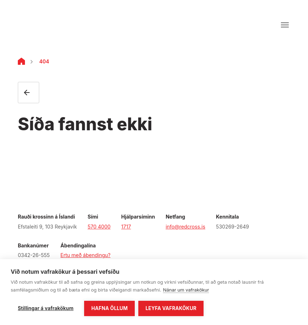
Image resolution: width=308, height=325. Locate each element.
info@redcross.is (185, 227)
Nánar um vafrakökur (186, 290)
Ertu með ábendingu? (86, 255)
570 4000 (99, 227)
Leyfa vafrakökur (170, 308)
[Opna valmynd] (284, 24)
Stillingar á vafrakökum (45, 308)
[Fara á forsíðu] (42, 25)
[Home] (21, 63)
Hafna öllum (109, 308)
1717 (126, 227)
